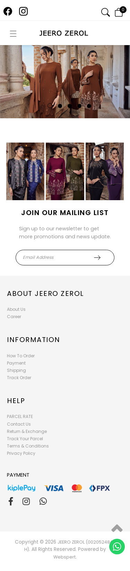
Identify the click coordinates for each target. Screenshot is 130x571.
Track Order (19, 378)
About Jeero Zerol (45, 293)
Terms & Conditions (28, 446)
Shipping (16, 370)
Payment (16, 363)
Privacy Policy (21, 453)
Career (14, 316)
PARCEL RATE (20, 416)
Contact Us (19, 424)
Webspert (64, 557)
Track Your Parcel (25, 439)
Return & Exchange (27, 431)
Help (16, 401)
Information (33, 339)
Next (111, 84)
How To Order (21, 356)
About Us (16, 309)
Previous (8, 84)
